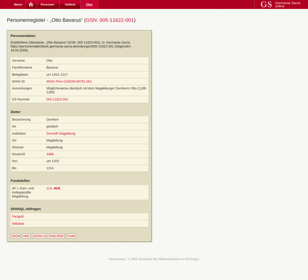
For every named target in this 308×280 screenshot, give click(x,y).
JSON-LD (40, 236)
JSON (15, 236)
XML (26, 236)
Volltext (70, 4)
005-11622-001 (57, 99)
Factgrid (18, 216)
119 (49, 188)
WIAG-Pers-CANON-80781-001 (69, 81)
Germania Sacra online (287, 4)
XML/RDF (57, 236)
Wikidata (18, 223)
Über (89, 4)
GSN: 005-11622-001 (110, 20)
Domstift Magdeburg (60, 133)
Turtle (71, 236)
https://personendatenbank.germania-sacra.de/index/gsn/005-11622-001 (62, 46)
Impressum (117, 259)
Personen (47, 4)
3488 (50, 154)
